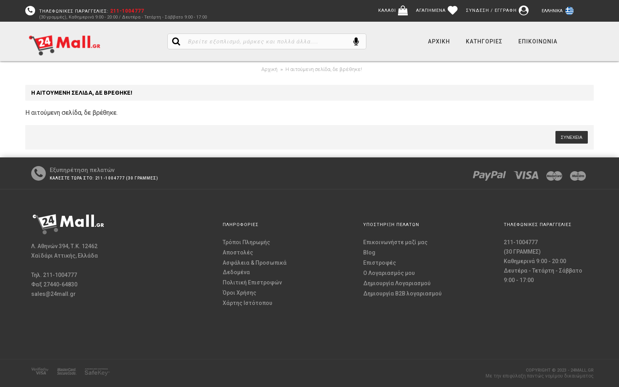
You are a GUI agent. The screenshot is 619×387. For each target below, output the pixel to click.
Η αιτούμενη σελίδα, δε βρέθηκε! (323, 69)
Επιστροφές (379, 263)
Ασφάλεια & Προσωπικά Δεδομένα (255, 267)
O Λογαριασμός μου (389, 273)
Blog (369, 252)
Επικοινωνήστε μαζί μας (395, 242)
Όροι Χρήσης (239, 293)
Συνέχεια (571, 137)
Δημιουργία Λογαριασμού (397, 283)
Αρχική (269, 69)
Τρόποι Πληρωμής (246, 242)
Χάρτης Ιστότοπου (247, 303)
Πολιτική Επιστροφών (252, 282)
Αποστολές (238, 252)
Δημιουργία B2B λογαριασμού (402, 293)
